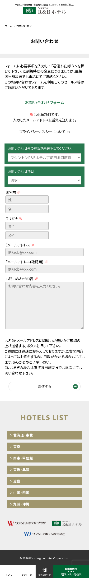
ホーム (8, 26)
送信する (44, 386)
